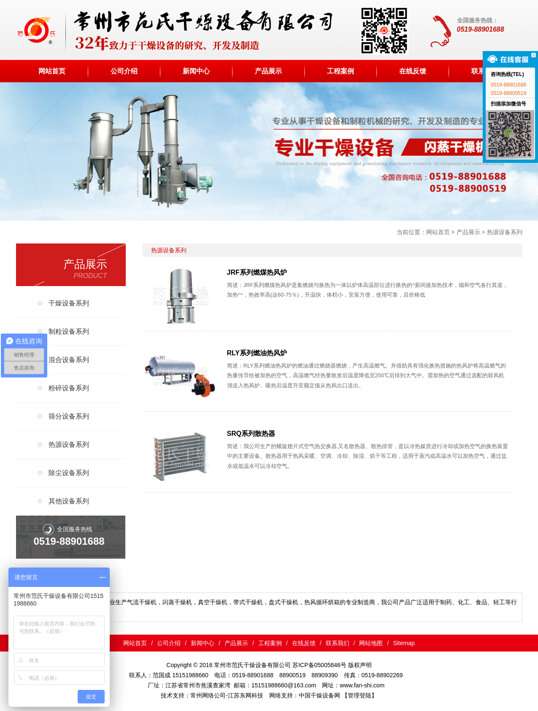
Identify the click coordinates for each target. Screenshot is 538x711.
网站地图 (371, 643)
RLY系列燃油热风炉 (257, 353)
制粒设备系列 (69, 331)
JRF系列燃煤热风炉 (257, 272)
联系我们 (337, 643)
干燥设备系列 (69, 303)
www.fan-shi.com (362, 685)
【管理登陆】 (359, 695)
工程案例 (340, 71)
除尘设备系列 (69, 472)
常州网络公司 (208, 695)
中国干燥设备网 (319, 695)
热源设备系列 (504, 232)
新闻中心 (196, 71)
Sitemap (403, 643)
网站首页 (51, 71)
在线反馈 (412, 71)
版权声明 (360, 665)
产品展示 (268, 71)
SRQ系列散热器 (251, 433)
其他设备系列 (69, 501)
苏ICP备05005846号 (319, 665)
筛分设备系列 (69, 416)
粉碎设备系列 (69, 388)
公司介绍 (124, 71)
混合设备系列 (69, 359)
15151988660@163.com (283, 685)
